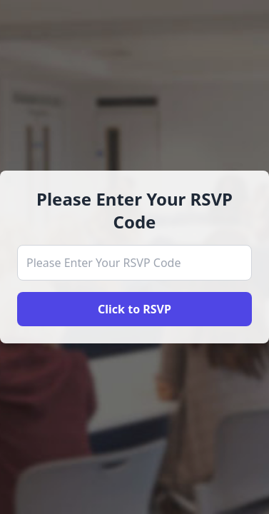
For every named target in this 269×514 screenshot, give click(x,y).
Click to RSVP (134, 309)
